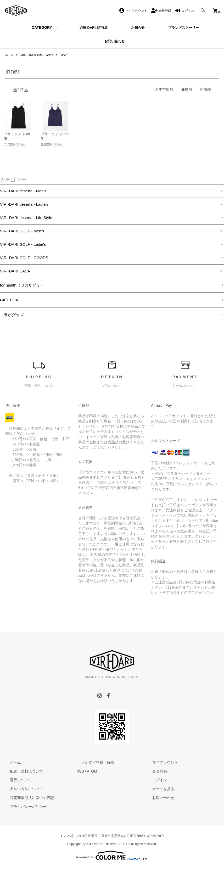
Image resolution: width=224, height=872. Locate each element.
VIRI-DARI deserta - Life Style (26, 221)
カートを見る (159, 793)
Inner (71, 55)
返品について (16, 784)
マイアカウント (160, 766)
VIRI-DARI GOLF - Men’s (22, 235)
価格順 (186, 89)
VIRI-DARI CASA (15, 275)
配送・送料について (21, 775)
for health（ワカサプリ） (22, 289)
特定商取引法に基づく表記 (27, 802)
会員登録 (155, 775)
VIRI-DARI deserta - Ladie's (41, 55)
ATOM (92, 775)
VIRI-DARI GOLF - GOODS (24, 261)
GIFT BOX (9, 303)
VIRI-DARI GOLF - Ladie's (23, 248)
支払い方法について (21, 793)
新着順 (205, 89)
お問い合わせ (159, 802)
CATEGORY (42, 27)
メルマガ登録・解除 (92, 766)
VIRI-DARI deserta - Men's (23, 195)
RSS (80, 775)
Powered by (112, 859)
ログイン (155, 784)
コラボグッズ (12, 318)
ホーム (10, 55)
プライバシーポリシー (23, 810)
